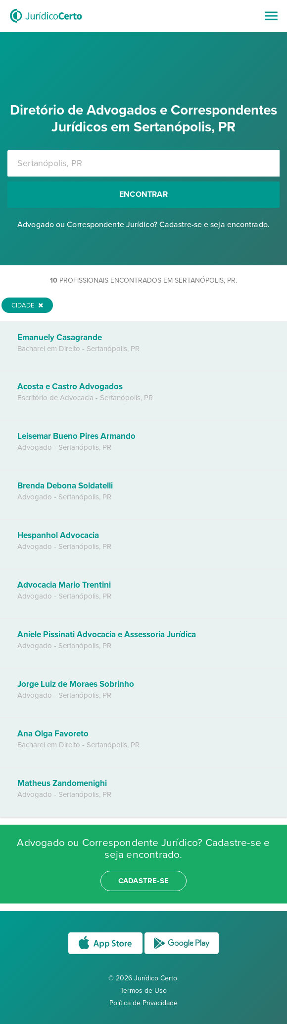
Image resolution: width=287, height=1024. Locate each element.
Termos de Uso (143, 990)
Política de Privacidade (143, 1003)
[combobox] (143, 163)
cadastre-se (143, 880)
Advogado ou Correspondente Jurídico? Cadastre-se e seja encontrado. (143, 225)
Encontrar (143, 194)
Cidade (27, 305)
